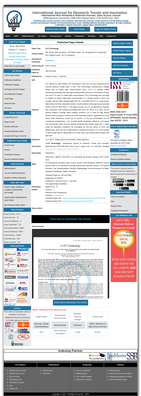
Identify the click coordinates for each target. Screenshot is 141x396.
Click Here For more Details (14, 66)
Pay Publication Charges (13, 94)
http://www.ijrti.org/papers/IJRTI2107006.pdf (62, 149)
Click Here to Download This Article (70, 302)
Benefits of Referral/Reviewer (15, 178)
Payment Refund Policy (118, 379)
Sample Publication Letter (14, 131)
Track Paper (79, 29)
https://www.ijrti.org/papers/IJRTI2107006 (77, 201)
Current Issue (9, 145)
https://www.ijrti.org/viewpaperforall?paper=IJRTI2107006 (84, 198)
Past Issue (46, 373)
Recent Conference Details (14, 159)
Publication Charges (11, 85)
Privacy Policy (116, 206)
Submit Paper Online (55, 29)
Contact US (13, 388)
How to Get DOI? (118, 146)
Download (49, 60)
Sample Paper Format (17, 370)
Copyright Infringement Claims (120, 377)
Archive (7, 150)
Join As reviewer (120, 65)
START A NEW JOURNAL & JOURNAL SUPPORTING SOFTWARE (14, 190)
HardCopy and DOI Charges (14, 89)
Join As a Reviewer (83, 370)
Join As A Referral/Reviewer (14, 173)
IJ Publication (59, 195)
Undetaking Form (15, 379)
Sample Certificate (11, 127)
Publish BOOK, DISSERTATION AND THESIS (15, 198)
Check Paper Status (122, 50)
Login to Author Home (106, 29)
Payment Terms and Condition (120, 373)
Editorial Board (9, 168)
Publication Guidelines (12, 80)
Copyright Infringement (119, 211)
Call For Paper (17, 41)
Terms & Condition (118, 197)
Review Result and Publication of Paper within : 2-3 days (17, 59)
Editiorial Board (81, 373)
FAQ (112, 201)
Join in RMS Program (84, 377)
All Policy (7, 108)
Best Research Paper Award (14, 205)
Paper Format (9, 122)
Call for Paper (119, 58)
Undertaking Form (11, 117)
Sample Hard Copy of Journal (15, 136)
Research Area (9, 103)
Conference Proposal (12, 154)
